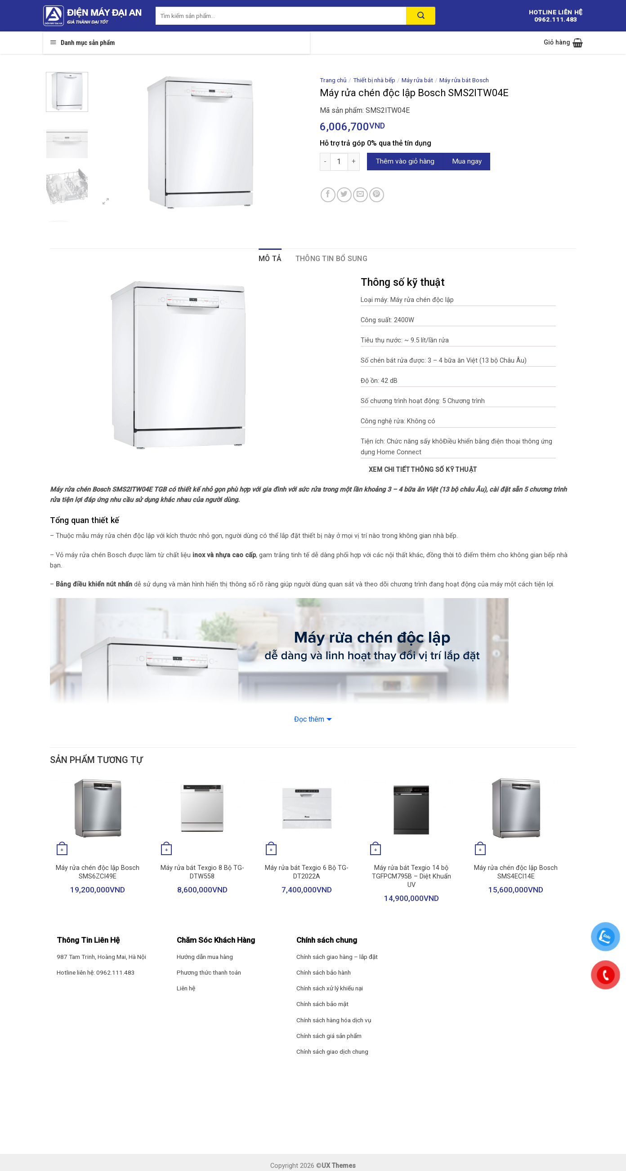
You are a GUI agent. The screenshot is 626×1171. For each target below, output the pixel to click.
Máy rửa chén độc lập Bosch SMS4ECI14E (516, 872)
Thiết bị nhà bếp (374, 80)
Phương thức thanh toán (209, 972)
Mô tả (270, 258)
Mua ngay (467, 161)
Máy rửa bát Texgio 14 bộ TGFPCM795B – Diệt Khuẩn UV (411, 876)
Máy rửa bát (417, 80)
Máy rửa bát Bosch (464, 80)
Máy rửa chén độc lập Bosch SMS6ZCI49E (97, 872)
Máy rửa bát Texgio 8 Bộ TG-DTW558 (202, 872)
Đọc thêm (309, 719)
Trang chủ (333, 80)
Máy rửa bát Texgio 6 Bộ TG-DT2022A (307, 872)
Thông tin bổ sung (331, 258)
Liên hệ (186, 988)
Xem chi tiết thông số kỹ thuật (423, 469)
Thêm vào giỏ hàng (405, 161)
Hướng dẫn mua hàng (205, 956)
